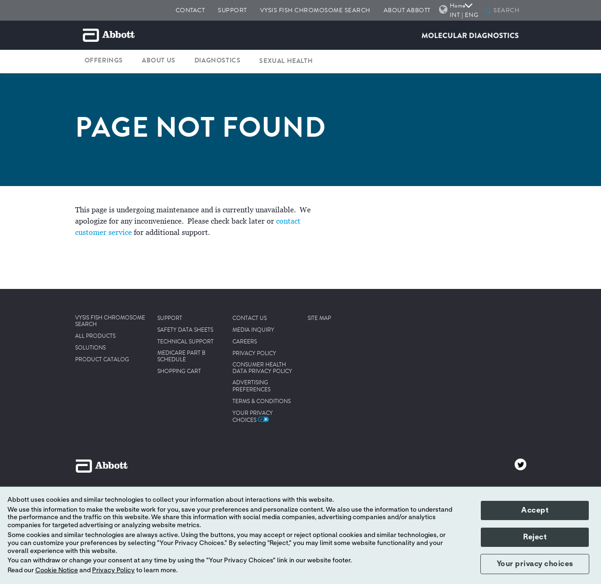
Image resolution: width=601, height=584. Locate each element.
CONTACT (190, 10)
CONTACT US (249, 318)
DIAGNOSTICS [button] (217, 60)
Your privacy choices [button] (535, 564)
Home (461, 5)
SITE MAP (319, 318)
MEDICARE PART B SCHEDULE (181, 357)
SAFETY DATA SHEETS (185, 330)
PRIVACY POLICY (254, 353)
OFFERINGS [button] (104, 60)
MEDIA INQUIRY (253, 330)
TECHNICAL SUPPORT (185, 342)
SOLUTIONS (90, 348)
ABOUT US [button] (159, 60)
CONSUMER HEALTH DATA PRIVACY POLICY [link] (262, 368)
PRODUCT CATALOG (102, 360)
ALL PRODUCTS (95, 336)
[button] (488, 11)
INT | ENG (464, 14)
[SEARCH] (508, 11)
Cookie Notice (56, 570)
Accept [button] (534, 510)
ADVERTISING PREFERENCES (251, 386)
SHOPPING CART (179, 371)
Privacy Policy (113, 570)
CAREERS (244, 342)
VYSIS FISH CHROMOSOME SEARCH (315, 10)
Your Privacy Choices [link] (252, 416)
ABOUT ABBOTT (407, 10)
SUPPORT (232, 10)
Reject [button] (535, 537)
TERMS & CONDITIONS (261, 401)
